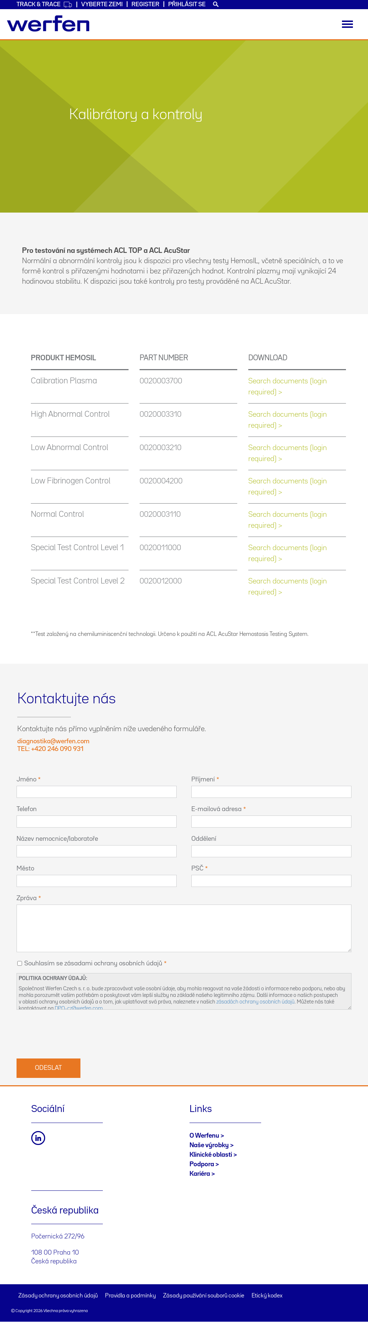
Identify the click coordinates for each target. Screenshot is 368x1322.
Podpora (202, 1164)
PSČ (197, 869)
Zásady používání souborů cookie (203, 1296)
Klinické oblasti (211, 1155)
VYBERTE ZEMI (102, 4)
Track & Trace (44, 4)
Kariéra (200, 1174)
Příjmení (203, 779)
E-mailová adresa (216, 809)
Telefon (27, 809)
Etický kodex (267, 1296)
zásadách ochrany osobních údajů (255, 1001)
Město (25, 869)
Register (145, 4)
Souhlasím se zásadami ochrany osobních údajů (93, 963)
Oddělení (203, 839)
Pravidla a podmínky (130, 1296)
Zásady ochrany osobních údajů (58, 1296)
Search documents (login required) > (287, 386)
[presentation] (72, 1033)
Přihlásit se (187, 4)
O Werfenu (204, 1136)
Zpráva (27, 898)
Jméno (26, 779)
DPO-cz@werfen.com (79, 1008)
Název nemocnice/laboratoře (57, 839)
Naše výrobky (209, 1145)
